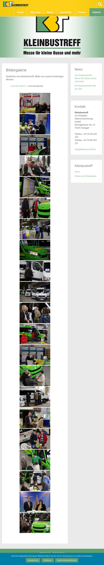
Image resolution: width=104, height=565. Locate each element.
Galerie (97, 12)
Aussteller (66, 12)
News (50, 12)
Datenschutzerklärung (66, 560)
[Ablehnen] (101, 559)
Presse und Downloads (86, 176)
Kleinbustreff (16, 4)
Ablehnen (48, 560)
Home (20, 12)
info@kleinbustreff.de (85, 149)
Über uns (35, 12)
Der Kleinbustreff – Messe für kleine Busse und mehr (86, 78)
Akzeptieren (33, 560)
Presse (82, 12)
